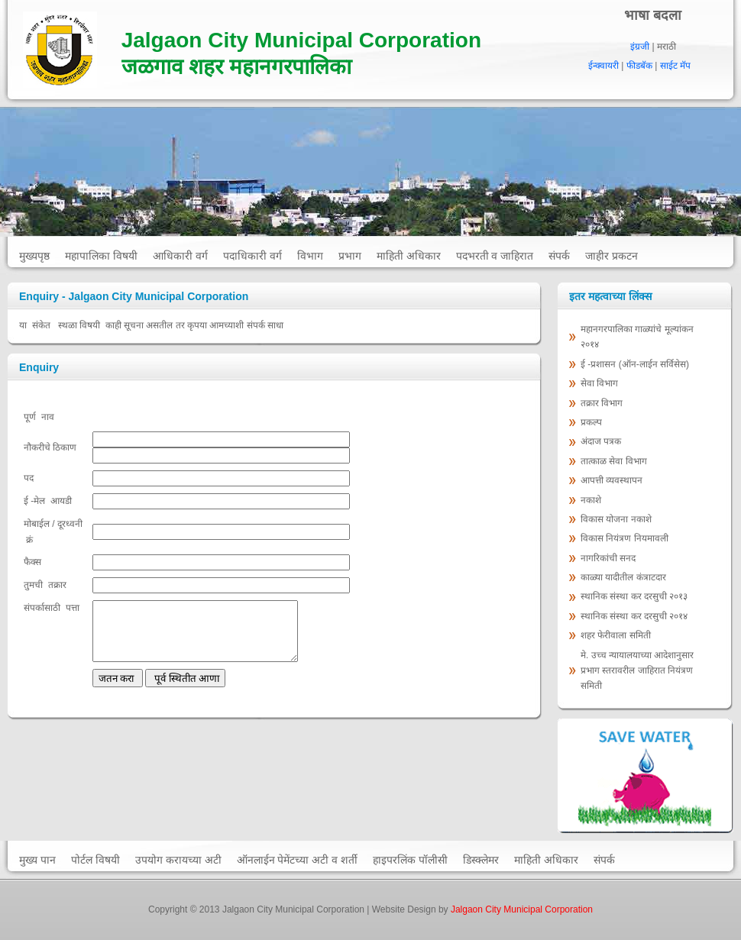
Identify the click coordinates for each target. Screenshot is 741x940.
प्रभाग (349, 256)
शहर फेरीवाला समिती (616, 635)
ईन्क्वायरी (603, 65)
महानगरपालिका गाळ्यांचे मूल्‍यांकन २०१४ (637, 337)
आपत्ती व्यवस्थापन (611, 480)
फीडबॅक (639, 65)
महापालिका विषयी (101, 256)
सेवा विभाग (599, 383)
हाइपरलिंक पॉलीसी (410, 860)
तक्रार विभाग (603, 403)
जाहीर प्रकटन (611, 256)
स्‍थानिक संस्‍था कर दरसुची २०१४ (634, 616)
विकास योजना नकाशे (616, 519)
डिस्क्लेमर (481, 860)
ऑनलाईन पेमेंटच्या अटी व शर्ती (297, 860)
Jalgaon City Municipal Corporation (522, 909)
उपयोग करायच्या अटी (178, 860)
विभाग (310, 256)
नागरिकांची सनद (608, 558)
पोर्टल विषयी (95, 860)
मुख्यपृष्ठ (34, 256)
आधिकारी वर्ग (180, 256)
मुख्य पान (37, 860)
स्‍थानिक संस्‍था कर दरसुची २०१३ (634, 596)
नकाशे (591, 500)
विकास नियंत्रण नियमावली (624, 538)
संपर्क (559, 256)
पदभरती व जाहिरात (495, 256)
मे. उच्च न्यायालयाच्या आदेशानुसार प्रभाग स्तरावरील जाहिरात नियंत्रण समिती (637, 671)
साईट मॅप (675, 65)
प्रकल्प (592, 422)
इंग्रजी (639, 46)
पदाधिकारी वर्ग (252, 256)
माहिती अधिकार (409, 256)
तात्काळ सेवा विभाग (615, 461)
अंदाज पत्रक (601, 441)
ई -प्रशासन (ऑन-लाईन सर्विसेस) (635, 364)
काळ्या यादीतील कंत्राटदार (623, 577)
